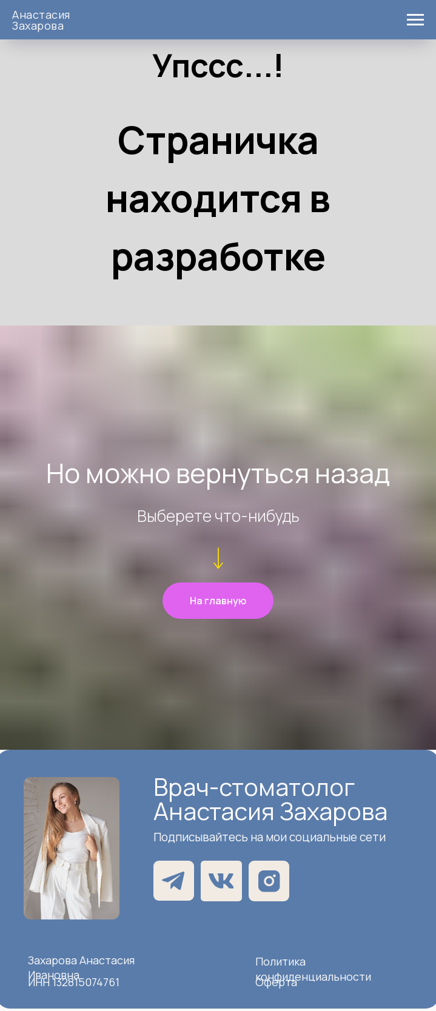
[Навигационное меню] (415, 20)
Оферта (276, 982)
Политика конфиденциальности (313, 969)
